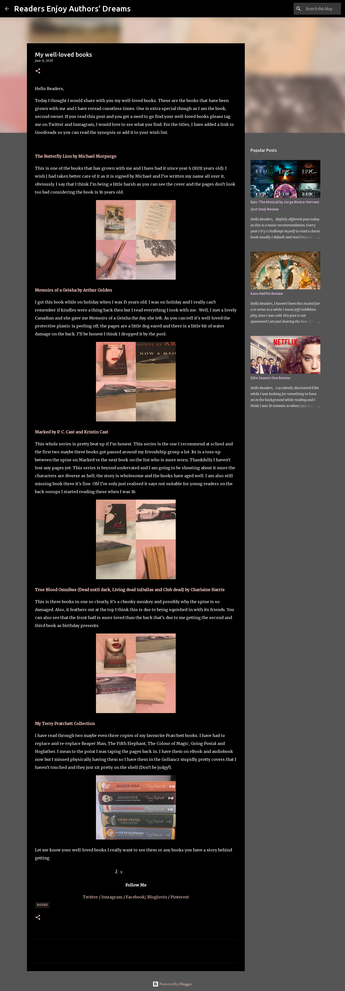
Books (42, 905)
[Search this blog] (315, 9)
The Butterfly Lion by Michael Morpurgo (75, 156)
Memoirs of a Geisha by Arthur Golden (73, 290)
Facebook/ (136, 896)
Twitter (91, 896)
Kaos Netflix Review (267, 294)
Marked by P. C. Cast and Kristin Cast (71, 431)
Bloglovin (157, 896)
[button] (38, 71)
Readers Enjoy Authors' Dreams (72, 8)
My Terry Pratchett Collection (65, 723)
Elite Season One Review (270, 378)
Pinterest (180, 896)
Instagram (112, 896)
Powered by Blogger (172, 984)
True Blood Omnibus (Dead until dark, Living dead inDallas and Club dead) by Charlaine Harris (130, 589)
